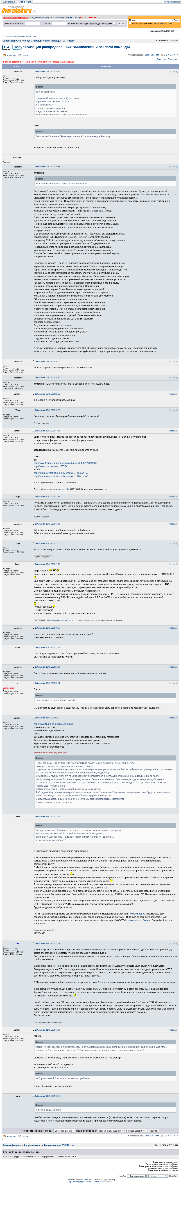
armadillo (65, 489)
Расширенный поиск (162, 23)
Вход (32, 17)
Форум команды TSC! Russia (58, 41)
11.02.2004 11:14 (47, 817)
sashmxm (17, 49)
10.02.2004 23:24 (47, 667)
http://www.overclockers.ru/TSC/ (52, 101)
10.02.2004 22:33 (47, 648)
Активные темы (29, 36)
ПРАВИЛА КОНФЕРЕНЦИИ (15, 17)
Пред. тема (161, 59)
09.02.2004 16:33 (47, 361)
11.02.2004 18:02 (47, 1096)
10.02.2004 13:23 (47, 410)
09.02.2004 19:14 (47, 378)
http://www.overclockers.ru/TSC (60, 620)
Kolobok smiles (99, 1182)
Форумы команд (32, 41)
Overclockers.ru (9, 2)
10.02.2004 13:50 (47, 543)
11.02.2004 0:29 (47, 718)
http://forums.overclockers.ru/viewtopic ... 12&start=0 (61, 476)
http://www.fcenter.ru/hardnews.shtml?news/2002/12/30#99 (64, 463)
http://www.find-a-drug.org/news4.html (53, 724)
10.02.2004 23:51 (47, 683)
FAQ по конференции (172, 2)
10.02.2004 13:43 (47, 431)
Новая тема (11, 56)
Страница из (152, 55)
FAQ (77, 17)
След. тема (172, 59)
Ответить (26, 56)
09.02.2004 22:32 (47, 394)
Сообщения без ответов (12, 36)
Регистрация (42, 17)
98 (174, 55)
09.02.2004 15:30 (47, 72)
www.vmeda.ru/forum (139, 920)
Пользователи (56, 17)
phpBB (84, 1180)
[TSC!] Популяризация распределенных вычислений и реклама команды (66, 47)
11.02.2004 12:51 (47, 944)
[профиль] (173, 72)
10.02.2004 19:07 (47, 628)
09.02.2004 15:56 (47, 167)
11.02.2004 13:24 (47, 1030)
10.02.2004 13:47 (47, 497)
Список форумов (12, 41)
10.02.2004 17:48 (47, 564)
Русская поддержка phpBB (80, 1182)
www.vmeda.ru (137, 913)
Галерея (68, 17)
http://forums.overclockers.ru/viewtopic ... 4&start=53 (61, 473)
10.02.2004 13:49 (47, 524)
